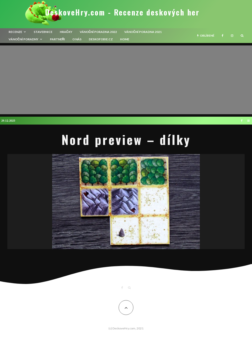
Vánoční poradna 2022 (98, 32)
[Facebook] (222, 35)
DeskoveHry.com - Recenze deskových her (122, 12)
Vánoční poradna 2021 (143, 32)
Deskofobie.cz (101, 39)
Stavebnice (43, 32)
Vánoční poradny (23, 39)
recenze (15, 32)
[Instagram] (232, 35)
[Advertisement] (126, 79)
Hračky (66, 32)
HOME (124, 39)
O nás (76, 39)
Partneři (57, 39)
